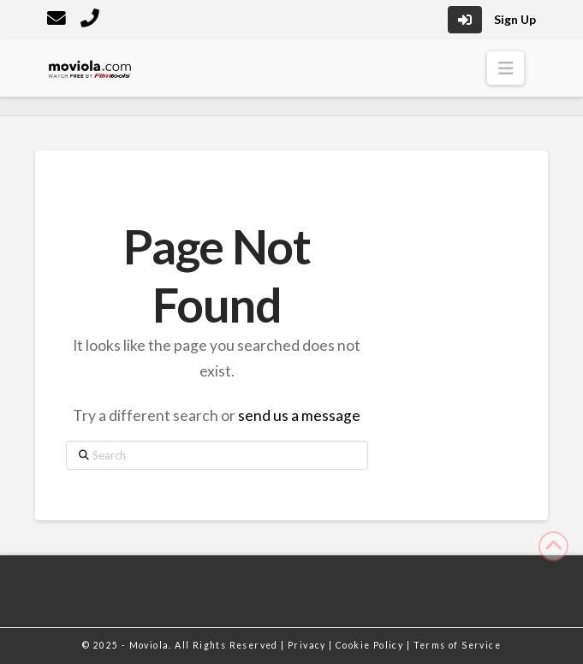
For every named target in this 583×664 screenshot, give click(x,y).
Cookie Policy (371, 645)
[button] (505, 68)
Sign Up (515, 19)
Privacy (308, 645)
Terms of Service (457, 645)
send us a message (299, 415)
